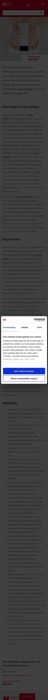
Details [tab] (25, 327)
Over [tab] (39, 327)
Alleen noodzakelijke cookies (24, 378)
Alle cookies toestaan (24, 371)
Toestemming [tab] (9, 327)
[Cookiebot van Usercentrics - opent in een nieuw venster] (34, 320)
